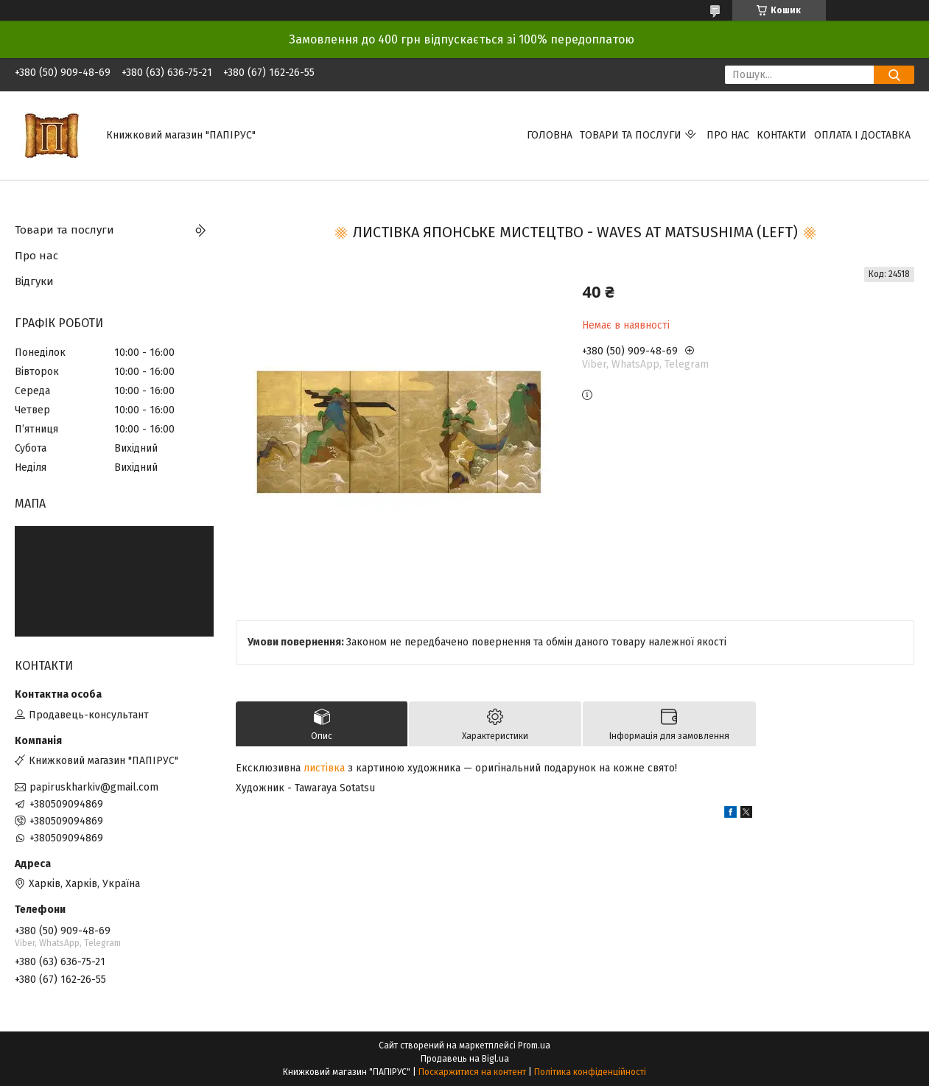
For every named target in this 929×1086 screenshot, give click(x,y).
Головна (549, 135)
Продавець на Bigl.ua (465, 1059)
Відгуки (34, 281)
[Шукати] (894, 75)
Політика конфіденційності (590, 1072)
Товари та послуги (630, 135)
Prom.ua (534, 1045)
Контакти (782, 135)
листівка (324, 768)
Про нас (728, 135)
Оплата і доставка (862, 135)
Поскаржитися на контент (472, 1072)
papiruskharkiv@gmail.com (93, 787)
